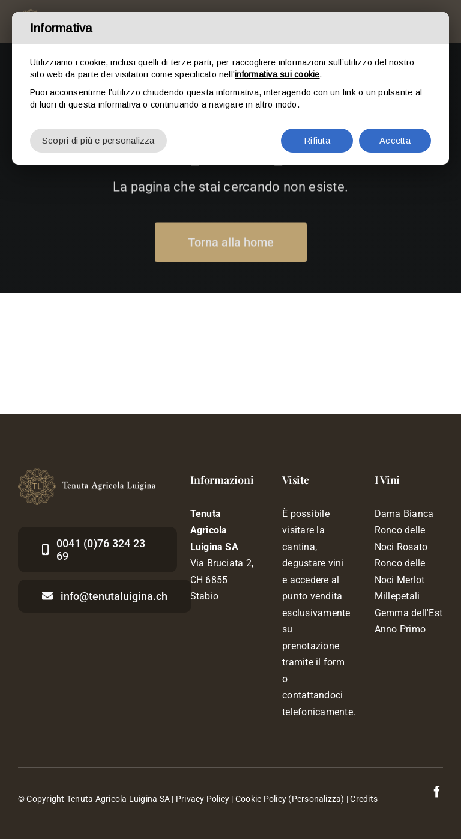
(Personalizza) (316, 799)
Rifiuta (317, 140)
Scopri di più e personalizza (98, 140)
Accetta (395, 140)
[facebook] (437, 792)
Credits (364, 799)
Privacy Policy (202, 799)
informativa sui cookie (277, 74)
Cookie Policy (260, 799)
